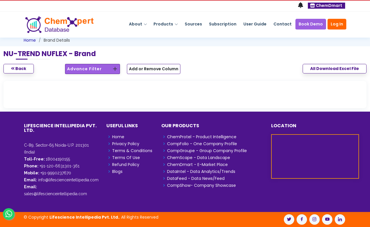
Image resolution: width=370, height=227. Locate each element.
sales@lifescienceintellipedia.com (55, 193)
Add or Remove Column (153, 69)
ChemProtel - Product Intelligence (201, 137)
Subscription (222, 24)
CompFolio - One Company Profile (202, 144)
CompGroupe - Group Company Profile (207, 151)
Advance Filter (84, 69)
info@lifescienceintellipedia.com (68, 180)
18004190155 (58, 159)
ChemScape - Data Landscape (198, 158)
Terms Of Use (126, 158)
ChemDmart (326, 5)
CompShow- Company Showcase (201, 185)
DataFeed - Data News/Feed (196, 178)
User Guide (255, 24)
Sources (193, 24)
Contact (282, 24)
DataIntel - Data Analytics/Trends (201, 171)
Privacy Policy (125, 144)
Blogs (117, 171)
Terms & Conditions (132, 151)
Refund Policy (125, 165)
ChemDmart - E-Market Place (197, 165)
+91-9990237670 (55, 173)
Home (30, 40)
